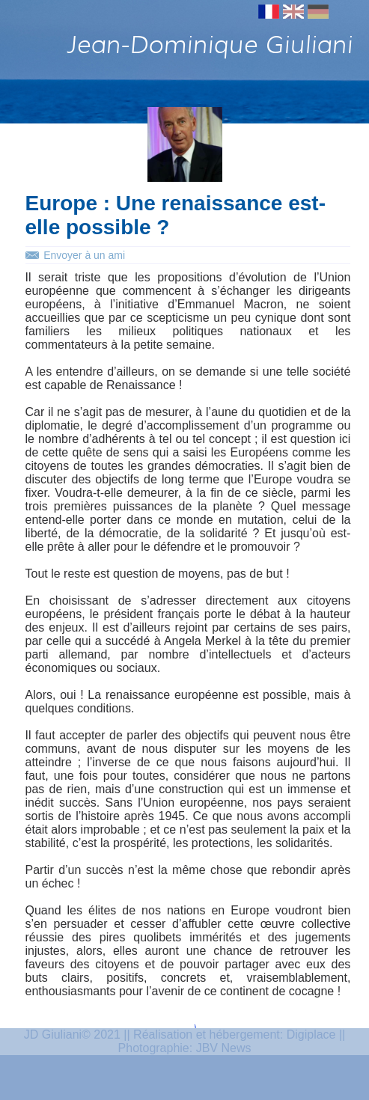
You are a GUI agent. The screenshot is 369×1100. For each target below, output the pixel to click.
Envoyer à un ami (84, 255)
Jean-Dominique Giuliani (209, 44)
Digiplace (311, 1034)
